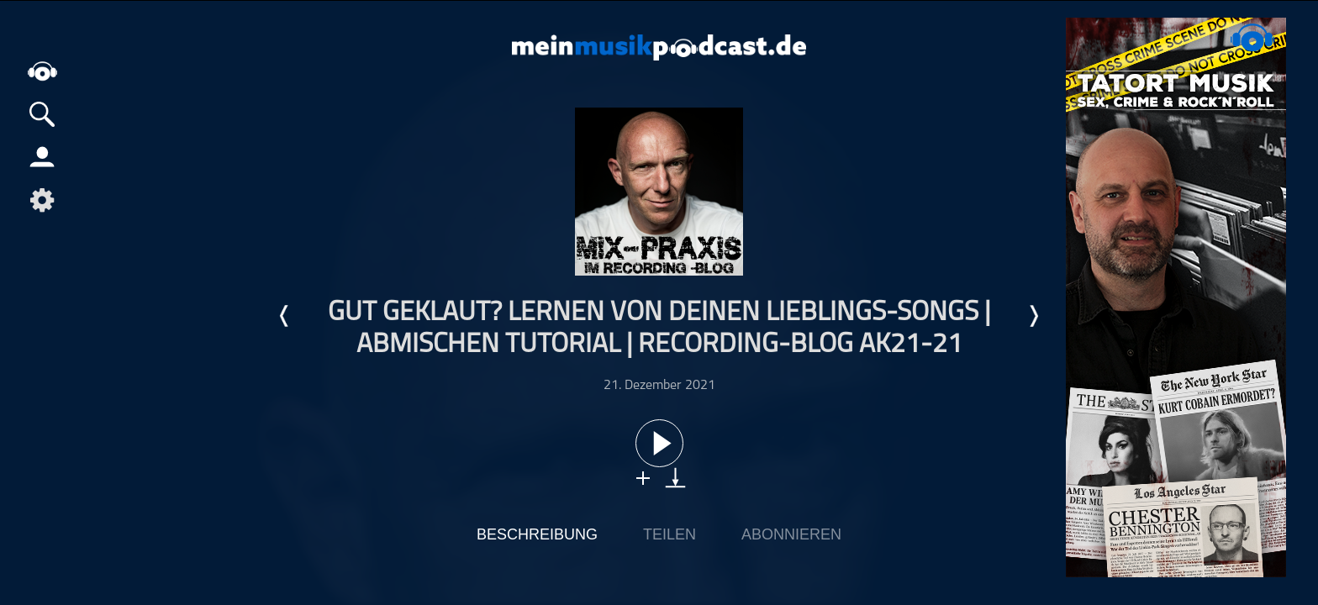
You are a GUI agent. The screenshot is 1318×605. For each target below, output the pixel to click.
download (675, 477)
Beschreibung (537, 534)
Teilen (669, 534)
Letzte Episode (285, 316)
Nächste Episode (1033, 316)
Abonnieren (791, 534)
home (42, 71)
